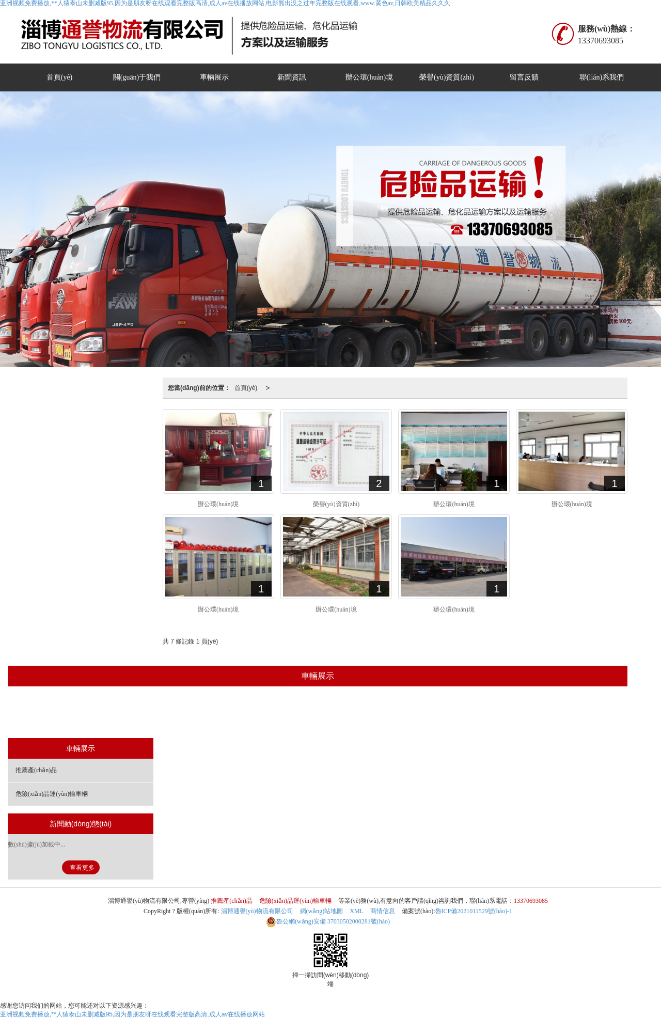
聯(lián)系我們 (601, 77)
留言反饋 (524, 77)
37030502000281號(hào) (328, 921)
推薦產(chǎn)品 (265, 713)
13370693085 (531, 900)
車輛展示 (214, 77)
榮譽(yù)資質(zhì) (446, 77)
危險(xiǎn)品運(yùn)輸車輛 (349, 713)
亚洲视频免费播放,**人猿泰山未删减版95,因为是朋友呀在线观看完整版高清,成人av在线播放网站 (132, 1014)
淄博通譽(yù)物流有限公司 (257, 911)
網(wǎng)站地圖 (321, 911)
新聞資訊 (291, 77)
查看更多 (82, 867)
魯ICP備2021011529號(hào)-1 (474, 911)
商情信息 (382, 911)
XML (357, 911)
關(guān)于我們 (137, 77)
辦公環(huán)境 (369, 77)
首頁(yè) (59, 77)
